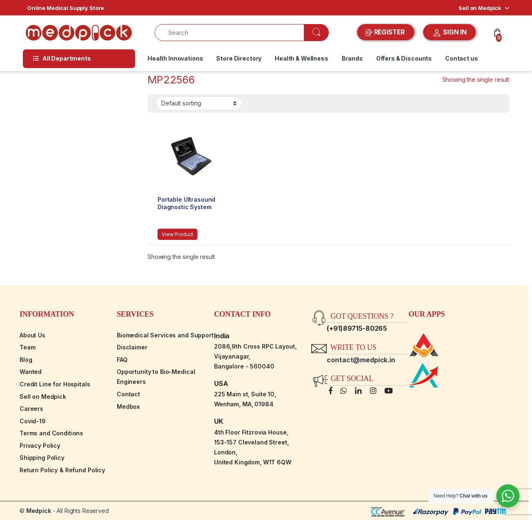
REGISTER (385, 32)
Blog (26, 359)
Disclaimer (132, 347)
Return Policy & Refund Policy (62, 470)
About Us (32, 335)
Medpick (38, 510)
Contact (128, 394)
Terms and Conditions (51, 433)
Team (27, 347)
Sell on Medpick (479, 8)
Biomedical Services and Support (165, 335)
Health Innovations (175, 58)
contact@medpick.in (361, 360)
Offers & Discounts (404, 58)
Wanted (31, 371)
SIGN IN (449, 32)
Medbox (128, 406)
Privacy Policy (40, 445)
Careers (31, 408)
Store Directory (238, 58)
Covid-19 (33, 421)
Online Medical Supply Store (65, 8)
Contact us (461, 58)
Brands (352, 58)
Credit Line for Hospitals (55, 384)
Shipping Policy (42, 457)
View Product (177, 234)
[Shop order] (199, 103)
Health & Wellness (301, 58)
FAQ (122, 359)
